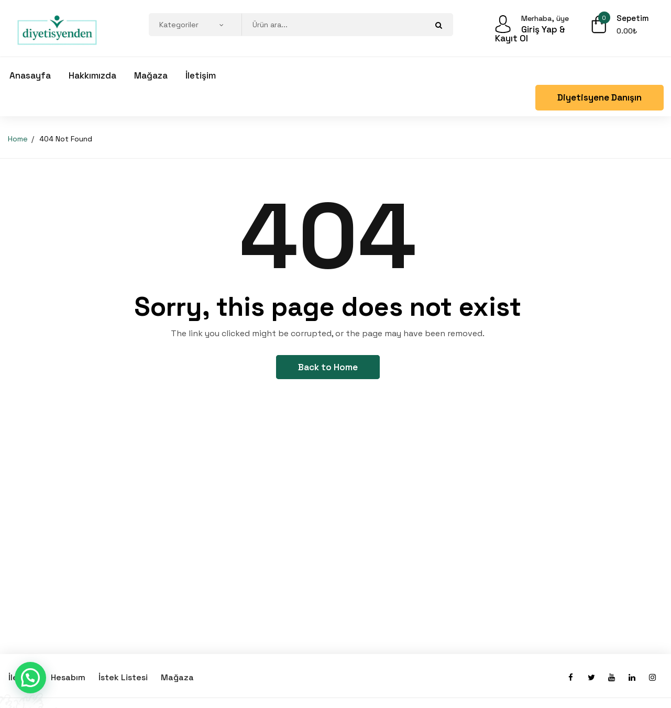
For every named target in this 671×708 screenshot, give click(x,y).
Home (18, 138)
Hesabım (68, 677)
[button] (30, 677)
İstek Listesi (123, 677)
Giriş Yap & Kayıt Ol (530, 34)
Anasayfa (30, 75)
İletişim (200, 75)
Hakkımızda (92, 75)
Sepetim (632, 18)
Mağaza (151, 75)
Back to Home (328, 367)
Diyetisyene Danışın (599, 97)
